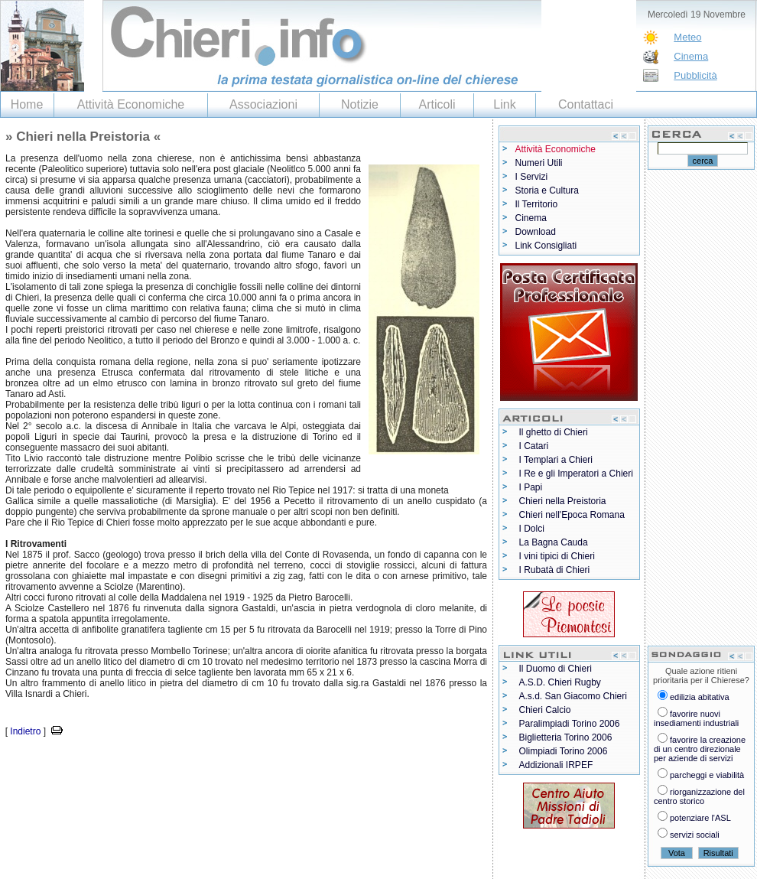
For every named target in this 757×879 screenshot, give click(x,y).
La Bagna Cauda (553, 542)
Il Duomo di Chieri (555, 668)
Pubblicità (695, 75)
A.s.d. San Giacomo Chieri (573, 696)
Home (27, 104)
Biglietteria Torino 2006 (565, 737)
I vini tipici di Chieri (557, 556)
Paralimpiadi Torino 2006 (569, 723)
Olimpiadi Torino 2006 (563, 751)
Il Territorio (536, 204)
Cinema (691, 56)
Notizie (359, 104)
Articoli (436, 104)
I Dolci (531, 528)
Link (504, 104)
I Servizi (531, 176)
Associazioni (263, 104)
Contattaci (585, 104)
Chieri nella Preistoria (562, 501)
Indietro (25, 731)
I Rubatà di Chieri (554, 570)
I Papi (531, 487)
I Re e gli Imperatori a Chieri (576, 473)
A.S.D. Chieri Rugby (560, 682)
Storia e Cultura (547, 190)
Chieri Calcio (545, 710)
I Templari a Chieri (556, 459)
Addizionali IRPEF (556, 765)
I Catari (534, 446)
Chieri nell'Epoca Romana (572, 514)
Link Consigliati (546, 245)
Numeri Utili (539, 163)
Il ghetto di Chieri (553, 432)
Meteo (687, 37)
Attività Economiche (131, 104)
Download (535, 231)
